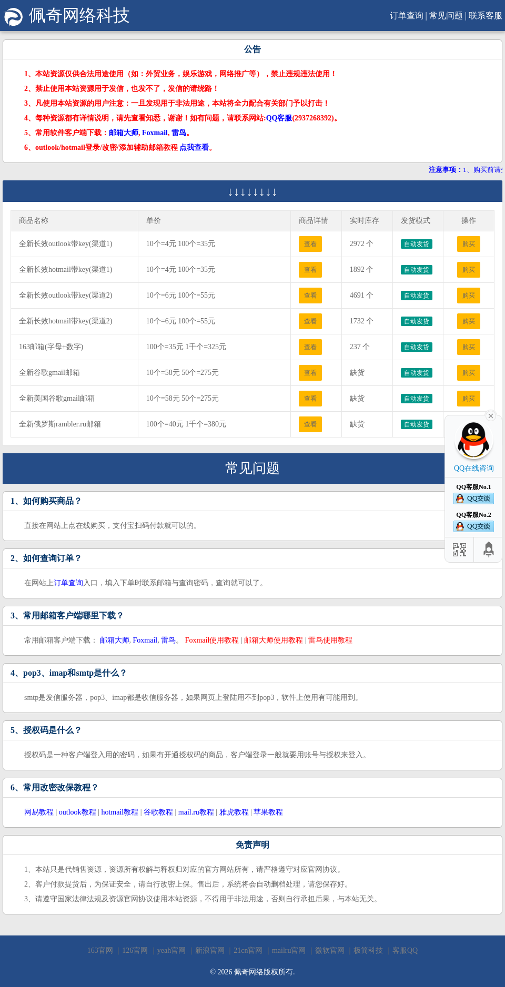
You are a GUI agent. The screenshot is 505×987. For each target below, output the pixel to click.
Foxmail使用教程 (212, 640)
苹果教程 (268, 812)
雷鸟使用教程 (330, 640)
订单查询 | (408, 15)
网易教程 (39, 812)
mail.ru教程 (196, 812)
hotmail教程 (119, 812)
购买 (468, 244)
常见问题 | (448, 15)
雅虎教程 (234, 812)
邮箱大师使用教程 (273, 640)
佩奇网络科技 (66, 15)
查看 (310, 244)
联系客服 (485, 15)
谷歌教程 (158, 812)
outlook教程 (77, 812)
